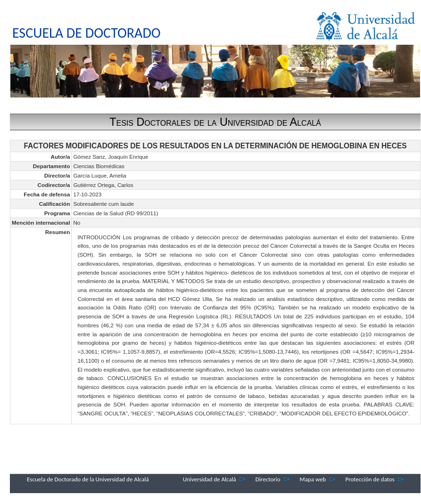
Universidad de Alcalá (209, 479)
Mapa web (313, 479)
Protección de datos (370, 479)
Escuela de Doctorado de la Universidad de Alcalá (88, 479)
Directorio (268, 479)
